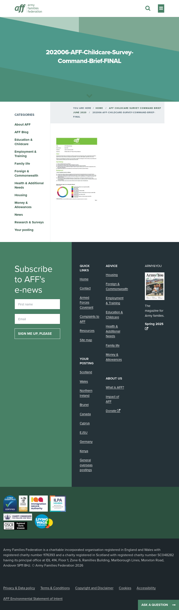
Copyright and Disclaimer (94, 588)
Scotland (86, 372)
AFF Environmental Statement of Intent (33, 599)
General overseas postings (86, 465)
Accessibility (146, 588)
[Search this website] (147, 8)
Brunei (84, 405)
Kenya (84, 451)
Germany (86, 442)
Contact (85, 288)
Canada (85, 414)
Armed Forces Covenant (86, 302)
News (19, 215)
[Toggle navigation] (161, 8)
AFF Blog (21, 132)
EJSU (84, 432)
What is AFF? (115, 387)
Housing (21, 195)
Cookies (125, 588)
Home (99, 108)
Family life (22, 164)
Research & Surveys (29, 222)
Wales (84, 381)
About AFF (23, 124)
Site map (86, 340)
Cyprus (85, 423)
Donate (111, 411)
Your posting (24, 230)
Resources (87, 331)
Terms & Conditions (55, 588)
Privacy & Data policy (19, 588)
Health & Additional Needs (113, 331)
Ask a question (154, 605)
